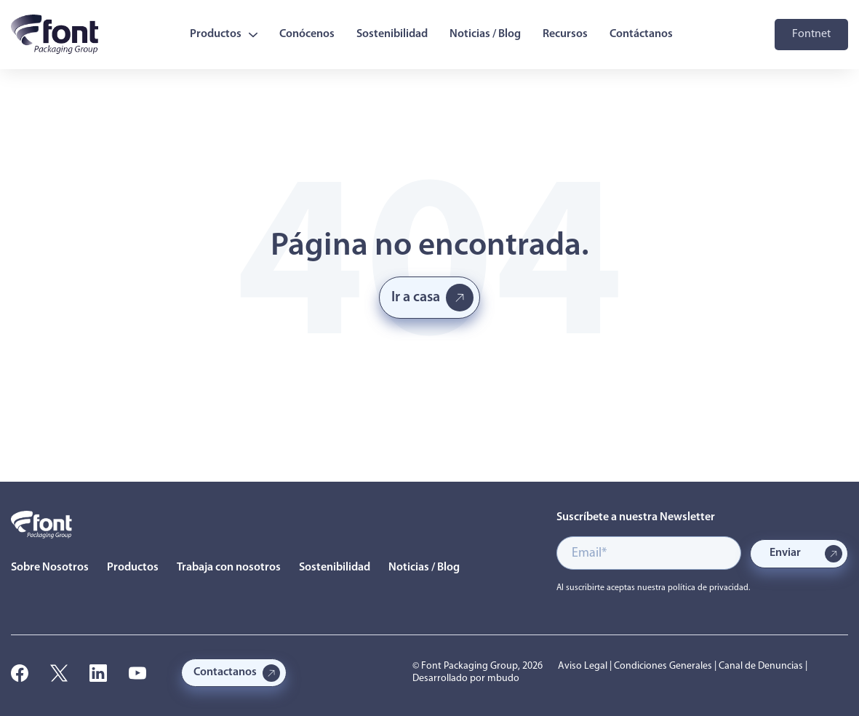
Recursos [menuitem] (565, 34)
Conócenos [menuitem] (307, 34)
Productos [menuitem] (223, 34)
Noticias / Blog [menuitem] (485, 34)
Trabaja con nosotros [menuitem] (229, 567)
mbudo (503, 678)
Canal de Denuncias (761, 666)
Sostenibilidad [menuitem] (392, 34)
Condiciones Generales (663, 666)
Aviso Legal (582, 666)
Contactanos (225, 672)
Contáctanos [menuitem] (641, 34)
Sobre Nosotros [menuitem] (50, 567)
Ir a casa (415, 297)
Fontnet (811, 34)
